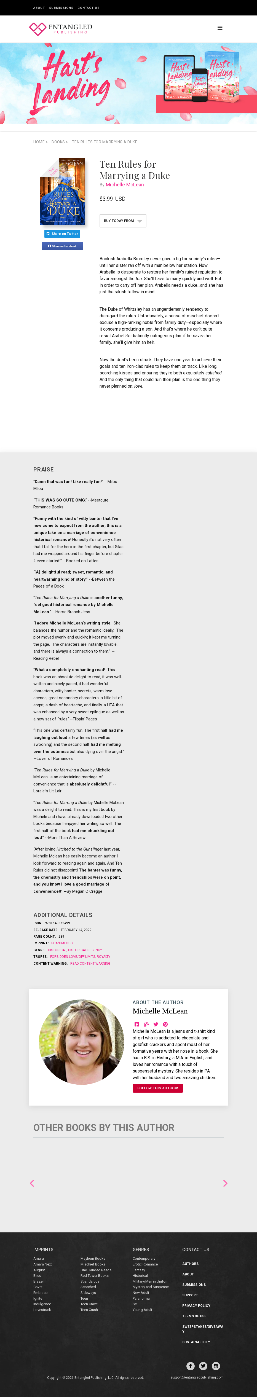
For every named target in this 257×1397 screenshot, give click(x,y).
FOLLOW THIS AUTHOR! (157, 1088)
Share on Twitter (62, 234)
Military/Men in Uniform (151, 1281)
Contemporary (144, 1258)
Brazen (38, 1281)
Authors (190, 1264)
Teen (84, 1298)
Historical (57, 950)
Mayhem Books (93, 1258)
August (39, 1270)
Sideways (88, 1293)
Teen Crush (89, 1310)
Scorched (88, 1287)
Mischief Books (93, 1264)
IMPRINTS (43, 1249)
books (60, 142)
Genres (141, 1249)
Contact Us (88, 8)
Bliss (37, 1275)
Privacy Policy (196, 1306)
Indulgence (42, 1304)
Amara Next (42, 1264)
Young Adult (142, 1310)
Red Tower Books (95, 1275)
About (39, 8)
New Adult (141, 1293)
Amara (38, 1258)
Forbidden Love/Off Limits (73, 957)
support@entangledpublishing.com (197, 1377)
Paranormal (142, 1298)
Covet (37, 1287)
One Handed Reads (96, 1270)
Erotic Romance (145, 1264)
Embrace (40, 1293)
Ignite (37, 1298)
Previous (32, 1183)
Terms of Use (194, 1316)
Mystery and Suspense (151, 1287)
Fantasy (139, 1270)
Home (40, 142)
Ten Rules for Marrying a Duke (105, 142)
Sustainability (196, 1342)
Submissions (61, 8)
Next (225, 1183)
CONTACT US (195, 1249)
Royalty (103, 957)
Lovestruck (42, 1310)
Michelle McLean (126, 184)
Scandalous (62, 943)
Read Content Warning (90, 964)
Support (190, 1295)
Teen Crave (89, 1304)
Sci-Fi (137, 1304)
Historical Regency (84, 950)
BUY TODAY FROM (123, 221)
